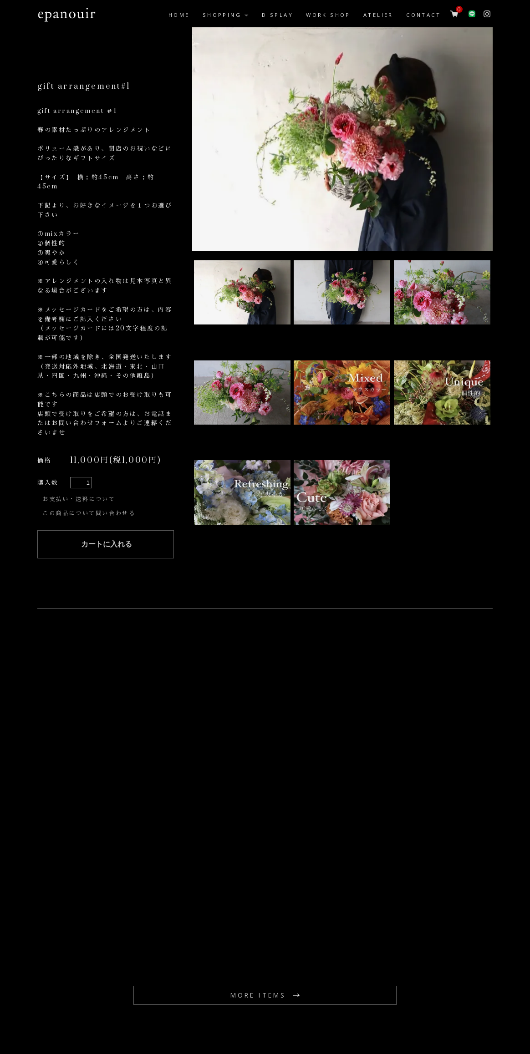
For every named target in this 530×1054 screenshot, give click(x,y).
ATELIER (378, 14)
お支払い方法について (194, 1004)
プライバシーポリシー (459, 1004)
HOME (179, 14)
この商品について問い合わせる (92, 444)
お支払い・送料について (81, 432)
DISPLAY (277, 14)
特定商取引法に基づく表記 (371, 1004)
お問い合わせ (126, 1004)
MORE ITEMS (258, 923)
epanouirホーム (64, 1004)
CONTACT (423, 14)
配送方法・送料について (279, 1004)
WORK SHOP (328, 14)
